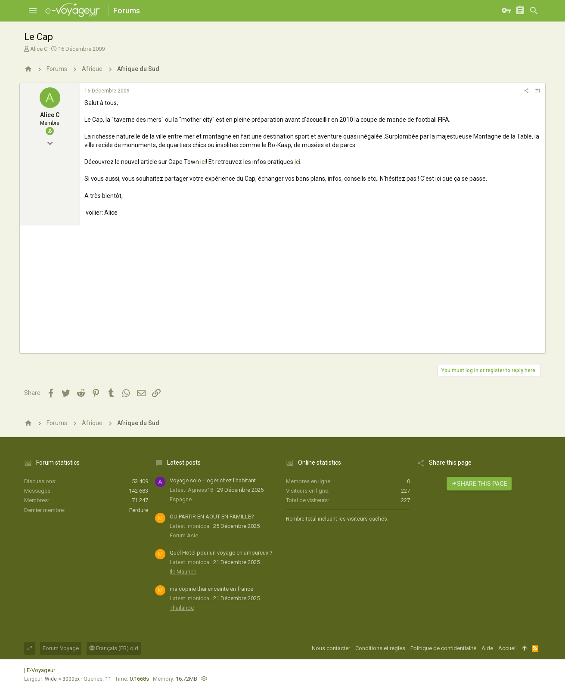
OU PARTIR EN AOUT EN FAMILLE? (212, 516)
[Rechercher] (534, 11)
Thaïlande (182, 608)
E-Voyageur (41, 670)
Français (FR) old (113, 648)
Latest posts (184, 462)
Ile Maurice (183, 571)
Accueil (507, 648)
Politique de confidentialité (443, 648)
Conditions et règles (380, 648)
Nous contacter (331, 648)
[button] (32, 11)
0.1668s (139, 679)
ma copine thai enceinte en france (211, 589)
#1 (538, 91)
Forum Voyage (61, 648)
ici (203, 161)
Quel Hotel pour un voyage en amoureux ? (221, 552)
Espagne (181, 499)
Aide (487, 648)
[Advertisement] (282, 292)
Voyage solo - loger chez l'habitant (213, 480)
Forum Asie (184, 535)
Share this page (479, 483)
